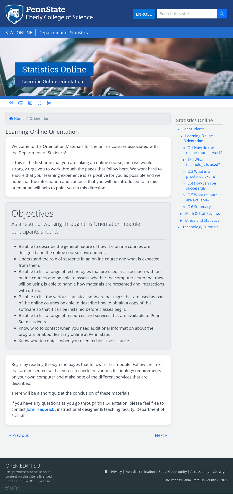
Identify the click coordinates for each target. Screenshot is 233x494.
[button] (19, 435)
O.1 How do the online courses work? (204, 150)
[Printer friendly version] (47, 102)
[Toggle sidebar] (12, 103)
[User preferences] (30, 102)
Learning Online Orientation (198, 138)
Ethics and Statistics (202, 220)
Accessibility (199, 472)
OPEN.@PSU (23, 465)
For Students (193, 128)
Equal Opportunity (173, 472)
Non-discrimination (140, 472)
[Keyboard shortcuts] (21, 102)
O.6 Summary (199, 206)
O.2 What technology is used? (203, 162)
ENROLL (144, 14)
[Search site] (187, 14)
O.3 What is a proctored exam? (200, 174)
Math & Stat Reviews (202, 213)
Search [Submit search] (223, 14)
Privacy (116, 472)
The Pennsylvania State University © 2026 (196, 480)
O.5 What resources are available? (203, 197)
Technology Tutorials (200, 226)
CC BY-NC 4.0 (28, 481)
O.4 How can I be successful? (201, 186)
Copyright (220, 472)
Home (17, 118)
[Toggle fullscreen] (39, 102)
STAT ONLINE (18, 32)
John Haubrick (40, 409)
